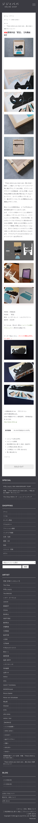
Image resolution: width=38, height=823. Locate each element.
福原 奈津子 (7, 660)
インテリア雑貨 (8, 532)
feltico (5, 676)
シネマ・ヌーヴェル (9, 597)
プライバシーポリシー (29, 811)
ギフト (5, 553)
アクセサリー (7, 524)
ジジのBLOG (7, 780)
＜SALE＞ (6, 751)
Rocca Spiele (7, 693)
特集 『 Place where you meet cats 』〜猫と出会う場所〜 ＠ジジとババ (19, 492)
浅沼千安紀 (6, 618)
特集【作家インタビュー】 (11, 581)
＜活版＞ (6, 743)
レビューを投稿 (12, 441)
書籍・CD (6, 541)
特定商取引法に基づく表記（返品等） (19, 444)
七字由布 (6, 643)
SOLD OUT (19, 467)
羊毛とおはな (7, 589)
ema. (5, 681)
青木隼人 (6, 614)
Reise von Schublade (10, 697)
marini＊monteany (9, 685)
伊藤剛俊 (6, 627)
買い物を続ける (12, 452)
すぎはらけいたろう (9, 647)
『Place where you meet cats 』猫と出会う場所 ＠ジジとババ (19, 763)
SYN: (5, 710)
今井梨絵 (6, 631)
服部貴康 (6, 656)
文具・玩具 (6, 537)
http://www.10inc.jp (10, 422)
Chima (5, 610)
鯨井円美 (6, 635)
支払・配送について (30, 809)
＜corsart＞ (7, 735)
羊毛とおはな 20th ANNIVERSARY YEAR (17, 486)
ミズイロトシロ (8, 664)
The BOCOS (7, 593)
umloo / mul (7, 718)
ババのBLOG (7, 784)
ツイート (7, 457)
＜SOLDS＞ (7, 747)
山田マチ (6, 672)
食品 (4, 545)
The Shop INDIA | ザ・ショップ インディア (17, 497)
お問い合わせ (6, 801)
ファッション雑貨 (9, 528)
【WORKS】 (7, 722)
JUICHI (5, 602)
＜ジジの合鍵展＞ (9, 726)
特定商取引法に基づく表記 (13, 811)
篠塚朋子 (6, 606)
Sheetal (6, 706)
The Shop (6, 585)
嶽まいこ (6, 652)
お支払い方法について (8, 793)
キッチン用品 (7, 520)
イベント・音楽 (8, 549)
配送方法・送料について (9, 797)
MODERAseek (8, 689)
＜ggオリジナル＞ (9, 739)
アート (12, 16)
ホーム (6, 16)
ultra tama (6, 714)
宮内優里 (6, 668)
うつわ (5, 516)
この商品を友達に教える (14, 447)
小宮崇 (5, 639)
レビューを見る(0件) (13, 439)
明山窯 (5, 701)
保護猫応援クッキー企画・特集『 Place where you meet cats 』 (19, 757)
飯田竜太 (6, 622)
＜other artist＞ (15, 19)
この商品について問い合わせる (17, 449)
